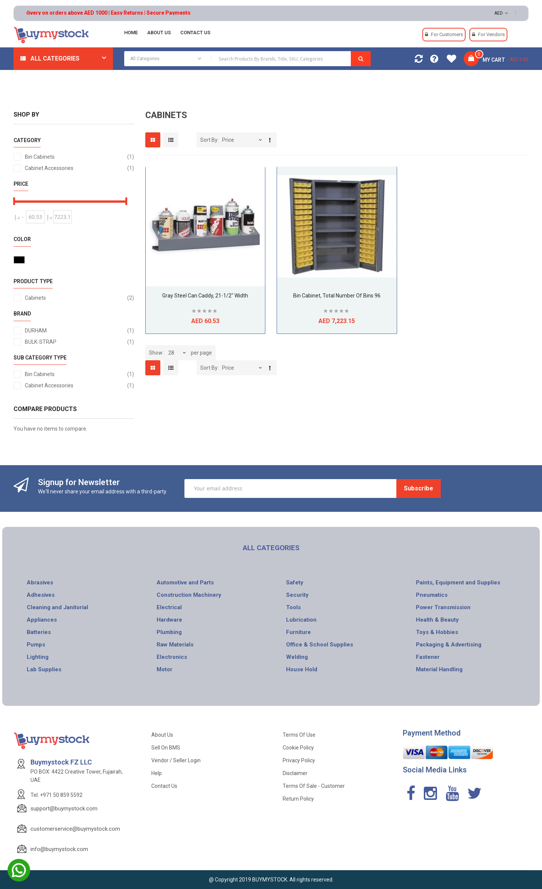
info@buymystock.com (59, 849)
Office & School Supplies (319, 644)
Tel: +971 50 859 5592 (56, 795)
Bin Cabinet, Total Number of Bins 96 (337, 296)
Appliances (42, 619)
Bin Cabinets (79, 157)
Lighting (38, 657)
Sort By (209, 140)
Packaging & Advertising (448, 644)
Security (297, 595)
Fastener (428, 657)
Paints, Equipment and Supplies (458, 582)
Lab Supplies (44, 669)
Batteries (39, 632)
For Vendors (491, 34)
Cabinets (79, 298)
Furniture (298, 632)
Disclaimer (295, 773)
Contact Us (164, 786)
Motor (164, 669)
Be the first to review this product (205, 312)
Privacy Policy (299, 760)
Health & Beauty (437, 619)
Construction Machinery (189, 595)
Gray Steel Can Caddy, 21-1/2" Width (205, 296)
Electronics (172, 657)
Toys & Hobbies (437, 632)
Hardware (169, 619)
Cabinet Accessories (79, 168)
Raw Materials (175, 644)
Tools (293, 607)
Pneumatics (432, 595)
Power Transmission (443, 607)
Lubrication (301, 619)
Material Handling (439, 669)
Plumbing (169, 632)
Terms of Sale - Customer (314, 786)
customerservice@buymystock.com (75, 828)
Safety (294, 582)
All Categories (54, 58)
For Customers (447, 34)
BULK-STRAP (79, 342)
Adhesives (41, 595)
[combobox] (247, 58)
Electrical (169, 607)
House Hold (301, 669)
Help (156, 773)
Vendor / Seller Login (176, 760)
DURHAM (79, 330)
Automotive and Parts (185, 582)
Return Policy (298, 799)
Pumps (36, 644)
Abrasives (40, 582)
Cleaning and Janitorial (57, 607)
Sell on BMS (165, 748)
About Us (162, 735)
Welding (297, 657)
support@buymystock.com (63, 808)
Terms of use (299, 735)
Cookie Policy (298, 748)
